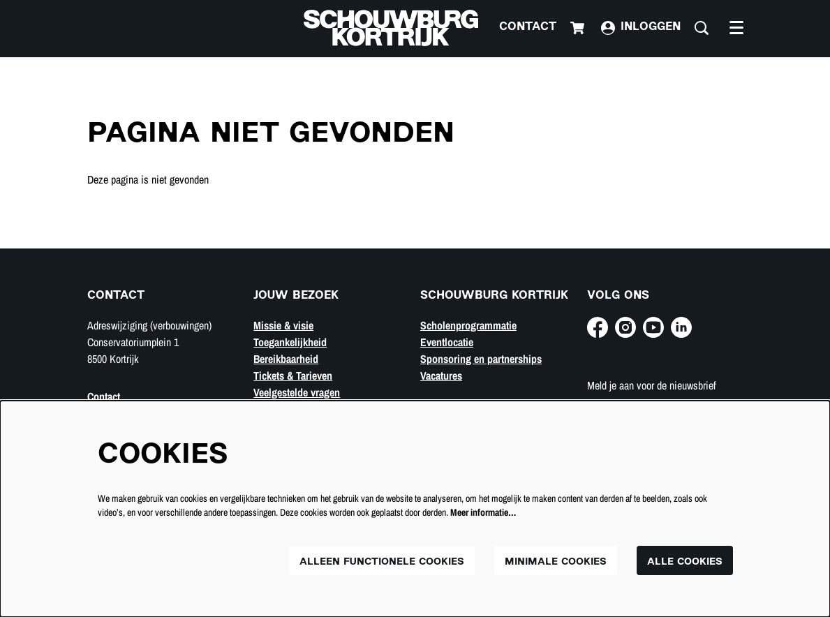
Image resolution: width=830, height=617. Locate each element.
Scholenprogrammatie (468, 325)
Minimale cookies (556, 562)
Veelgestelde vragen (296, 392)
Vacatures (441, 375)
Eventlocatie (446, 342)
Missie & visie (283, 325)
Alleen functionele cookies (381, 562)
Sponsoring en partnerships (481, 358)
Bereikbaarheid (285, 358)
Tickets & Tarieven (292, 375)
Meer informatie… (483, 512)
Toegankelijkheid (290, 342)
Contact (527, 27)
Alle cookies (684, 562)
